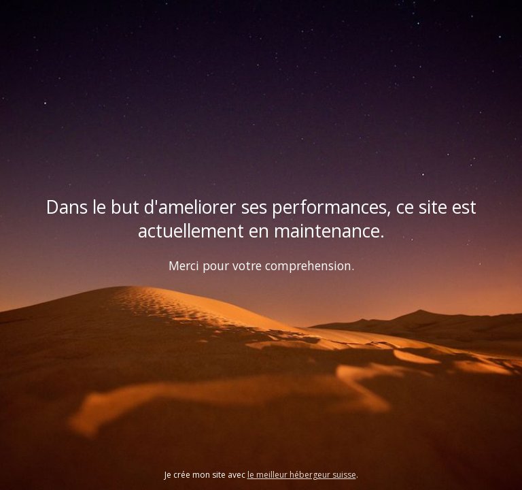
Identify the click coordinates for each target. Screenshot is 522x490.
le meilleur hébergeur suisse (301, 474)
